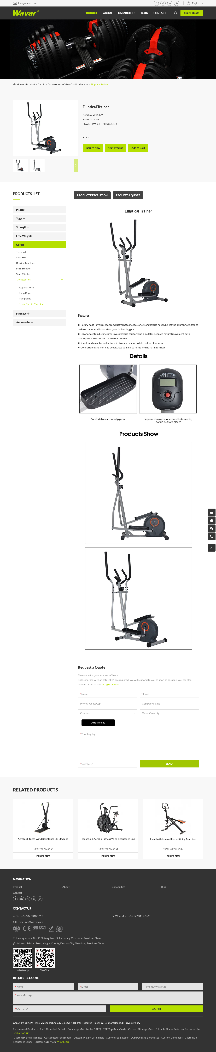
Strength (22, 227)
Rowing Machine (25, 262)
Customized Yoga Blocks (58, 1037)
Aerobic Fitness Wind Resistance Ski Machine (43, 838)
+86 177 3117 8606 (139, 916)
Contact (159, 12)
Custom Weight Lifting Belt (89, 1037)
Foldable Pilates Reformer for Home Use (178, 1029)
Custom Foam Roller (117, 1037)
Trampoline (24, 298)
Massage (23, 313)
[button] (76, 165)
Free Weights (25, 235)
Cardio (41, 84)
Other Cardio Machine (75, 84)
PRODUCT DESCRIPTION (92, 195)
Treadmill (21, 251)
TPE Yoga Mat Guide (115, 1029)
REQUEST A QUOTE (128, 195)
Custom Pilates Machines (28, 1037)
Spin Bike (21, 257)
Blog (144, 12)
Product (91, 12)
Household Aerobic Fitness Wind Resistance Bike (108, 838)
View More (21, 1033)
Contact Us (22, 908)
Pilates (22, 209)
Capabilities (126, 12)
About (107, 12)
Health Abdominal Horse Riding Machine (173, 838)
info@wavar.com (27, 3)
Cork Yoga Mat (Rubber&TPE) (84, 1029)
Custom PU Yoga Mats (141, 1029)
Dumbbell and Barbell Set (145, 1037)
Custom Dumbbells (172, 1037)
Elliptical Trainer (100, 84)
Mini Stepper (23, 268)
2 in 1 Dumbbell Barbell (53, 1029)
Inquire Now (43, 855)
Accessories (54, 84)
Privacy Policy (132, 1022)
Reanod (118, 1022)
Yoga (20, 218)
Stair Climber (23, 273)
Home (20, 84)
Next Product (115, 147)
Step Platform (26, 287)
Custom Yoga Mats (45, 1041)
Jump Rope (24, 292)
